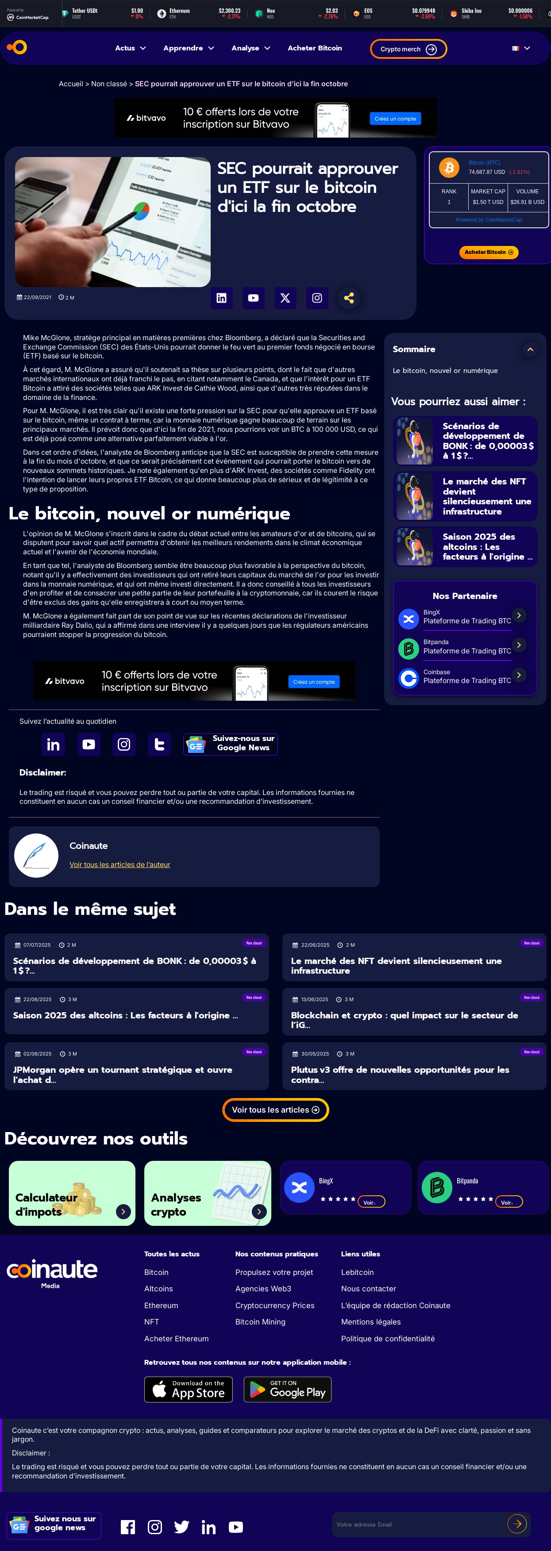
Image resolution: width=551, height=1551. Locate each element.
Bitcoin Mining (260, 1321)
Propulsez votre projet (274, 1272)
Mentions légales (371, 1321)
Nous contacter (368, 1288)
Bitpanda (467, 1180)
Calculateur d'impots (46, 1204)
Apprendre (189, 48)
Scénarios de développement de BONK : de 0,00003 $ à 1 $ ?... (488, 441)
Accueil (71, 83)
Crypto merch (409, 49)
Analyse (251, 48)
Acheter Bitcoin (315, 48)
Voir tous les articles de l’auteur (119, 864)
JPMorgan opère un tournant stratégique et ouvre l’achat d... (122, 1075)
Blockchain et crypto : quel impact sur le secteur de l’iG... (404, 1020)
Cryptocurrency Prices (275, 1305)
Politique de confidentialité (388, 1338)
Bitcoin (156, 1272)
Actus (131, 48)
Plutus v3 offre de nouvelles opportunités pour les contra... (400, 1075)
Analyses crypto (176, 1204)
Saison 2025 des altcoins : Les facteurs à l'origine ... (488, 547)
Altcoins (158, 1288)
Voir (371, 1202)
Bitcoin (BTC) (484, 163)
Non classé (109, 83)
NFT (151, 1321)
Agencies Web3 (263, 1288)
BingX (326, 1180)
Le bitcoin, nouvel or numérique (445, 371)
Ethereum (161, 1305)
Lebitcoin (357, 1272)
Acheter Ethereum (176, 1338)
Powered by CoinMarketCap (489, 220)
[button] (530, 349)
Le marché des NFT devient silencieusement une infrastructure (487, 496)
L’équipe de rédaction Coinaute (396, 1305)
